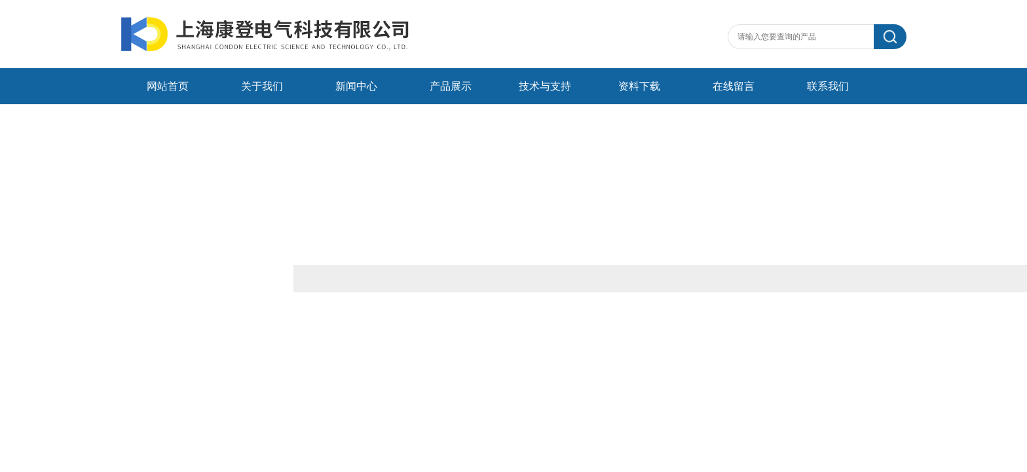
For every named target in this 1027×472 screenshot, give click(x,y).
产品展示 (451, 86)
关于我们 (262, 86)
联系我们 (828, 86)
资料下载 (639, 86)
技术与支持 (545, 86)
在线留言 (734, 86)
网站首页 (168, 86)
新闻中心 (356, 86)
